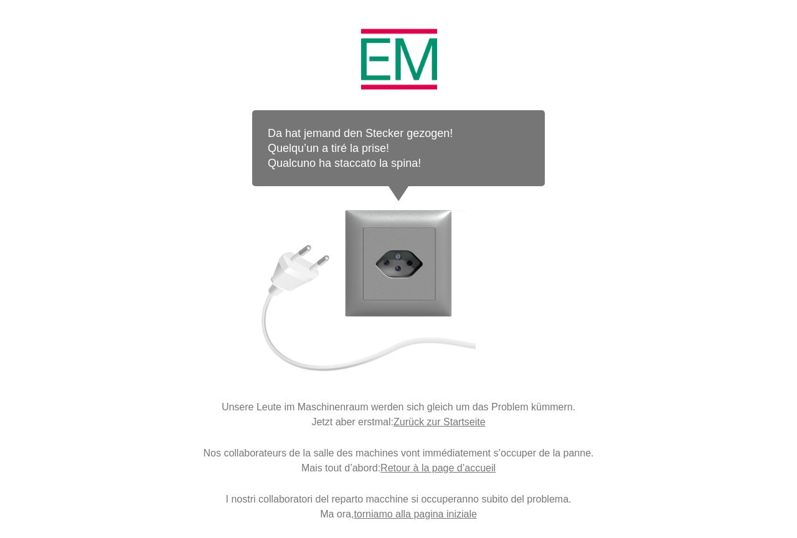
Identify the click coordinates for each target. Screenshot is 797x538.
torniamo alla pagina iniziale (415, 514)
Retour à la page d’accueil (438, 468)
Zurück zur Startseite (440, 422)
